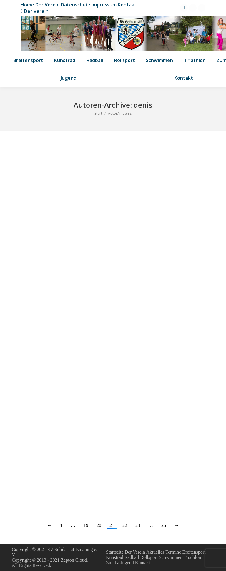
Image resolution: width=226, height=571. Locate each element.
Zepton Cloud (74, 559)
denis (143, 105)
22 (124, 525)
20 (99, 525)
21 (111, 525)
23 (137, 525)
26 (163, 525)
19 (86, 525)
